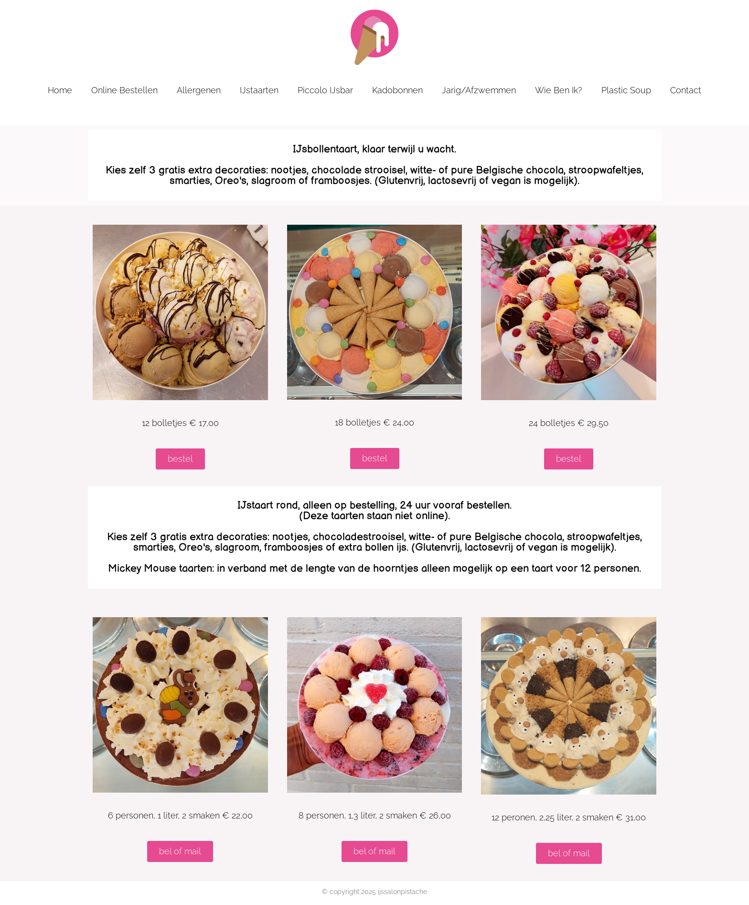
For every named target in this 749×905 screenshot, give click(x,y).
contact (685, 90)
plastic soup (626, 90)
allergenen (199, 90)
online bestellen (124, 90)
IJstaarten (259, 90)
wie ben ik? (558, 90)
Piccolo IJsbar (325, 90)
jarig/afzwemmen (479, 90)
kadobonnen (397, 90)
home (60, 90)
